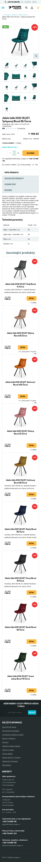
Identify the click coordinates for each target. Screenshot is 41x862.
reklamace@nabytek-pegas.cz (12, 845)
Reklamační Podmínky (10, 761)
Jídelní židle (23, 15)
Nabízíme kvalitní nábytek (11, 746)
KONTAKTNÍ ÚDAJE (9, 727)
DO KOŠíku (30, 153)
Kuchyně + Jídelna (10, 15)
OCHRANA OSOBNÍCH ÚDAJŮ (12, 735)
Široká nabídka (7, 754)
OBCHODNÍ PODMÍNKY (10, 731)
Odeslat (32, 712)
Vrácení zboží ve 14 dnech (11, 757)
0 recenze (21, 128)
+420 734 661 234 (9, 833)
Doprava (5, 742)
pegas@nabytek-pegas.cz (11, 824)
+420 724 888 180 (13, 2)
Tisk (35, 165)
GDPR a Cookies (8, 750)
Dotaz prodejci (24, 165)
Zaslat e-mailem (9, 165)
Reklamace (6, 765)
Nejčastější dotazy (10, 147)
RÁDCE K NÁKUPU (8, 738)
